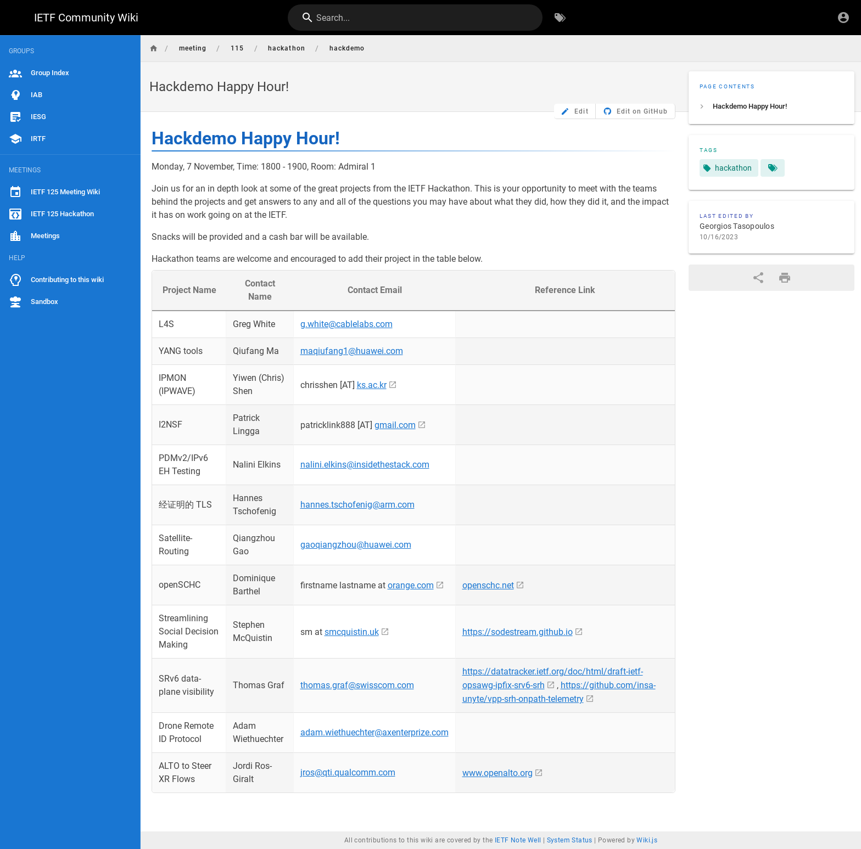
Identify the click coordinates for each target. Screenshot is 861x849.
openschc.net (488, 585)
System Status (569, 840)
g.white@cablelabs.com (346, 324)
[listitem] (771, 106)
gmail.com (395, 425)
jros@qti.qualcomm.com (347, 772)
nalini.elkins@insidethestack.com (364, 464)
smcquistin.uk (352, 632)
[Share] (758, 278)
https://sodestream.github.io (517, 632)
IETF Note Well (518, 840)
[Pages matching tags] (773, 168)
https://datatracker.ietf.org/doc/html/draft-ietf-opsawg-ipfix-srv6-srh (552, 678)
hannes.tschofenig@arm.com (357, 504)
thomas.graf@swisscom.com (357, 685)
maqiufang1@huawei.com (351, 351)
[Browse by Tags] (560, 17)
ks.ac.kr (372, 385)
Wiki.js (646, 840)
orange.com (411, 585)
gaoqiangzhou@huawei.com (355, 544)
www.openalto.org (497, 773)
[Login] (843, 17)
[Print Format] (784, 278)
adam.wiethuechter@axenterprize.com (374, 732)
